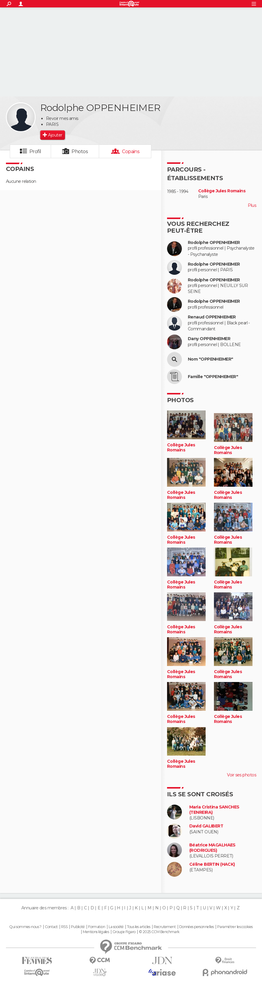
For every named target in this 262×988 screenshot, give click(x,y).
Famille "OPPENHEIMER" (213, 376)
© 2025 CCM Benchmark (159, 932)
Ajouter (55, 135)
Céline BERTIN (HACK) (212, 864)
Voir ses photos (241, 775)
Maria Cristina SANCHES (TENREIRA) (214, 810)
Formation (96, 927)
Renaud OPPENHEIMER (212, 317)
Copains (130, 151)
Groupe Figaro (124, 932)
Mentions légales (96, 932)
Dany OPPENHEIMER (209, 338)
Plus (252, 205)
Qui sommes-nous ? (25, 927)
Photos (80, 151)
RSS (64, 927)
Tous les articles (138, 927)
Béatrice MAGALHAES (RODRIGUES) (212, 848)
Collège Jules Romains (221, 191)
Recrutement (165, 927)
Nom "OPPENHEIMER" (210, 359)
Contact (51, 927)
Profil (35, 151)
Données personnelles (196, 927)
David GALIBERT (206, 826)
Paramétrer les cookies (235, 927)
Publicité (78, 927)
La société (116, 927)
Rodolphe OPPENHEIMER (214, 242)
